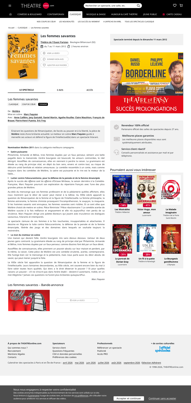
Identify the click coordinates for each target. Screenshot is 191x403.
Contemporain (55, 14)
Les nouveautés (66, 21)
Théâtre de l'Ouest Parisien (54, 42)
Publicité (101, 378)
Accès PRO (102, 381)
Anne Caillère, (21, 117)
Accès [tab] (90, 90)
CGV (55, 381)
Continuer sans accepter (162, 398)
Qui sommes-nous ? (17, 375)
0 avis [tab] (60, 90)
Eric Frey (41, 120)
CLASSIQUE (13, 104)
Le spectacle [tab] (26, 89)
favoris (55, 65)
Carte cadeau (172, 14)
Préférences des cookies (65, 384)
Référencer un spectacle (109, 375)
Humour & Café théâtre (124, 14)
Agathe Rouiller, (66, 117)
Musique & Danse (96, 14)
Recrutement (14, 378)
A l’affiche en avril (112, 21)
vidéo (51, 53)
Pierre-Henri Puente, (26, 120)
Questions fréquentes (63, 378)
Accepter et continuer (129, 398)
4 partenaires (33, 395)
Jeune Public (150, 14)
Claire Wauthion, (83, 117)
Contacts (12, 384)
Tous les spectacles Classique (139, 21)
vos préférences (81, 395)
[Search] (109, 5)
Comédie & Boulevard (29, 14)
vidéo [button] (72, 301)
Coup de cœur (29, 104)
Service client (59, 375)
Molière (16, 111)
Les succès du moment (89, 21)
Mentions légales (16, 381)
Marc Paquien (31, 114)
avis (53, 59)
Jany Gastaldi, (36, 117)
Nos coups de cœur (46, 21)
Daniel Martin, (50, 117)
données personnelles (71, 381)
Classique (75, 14)
